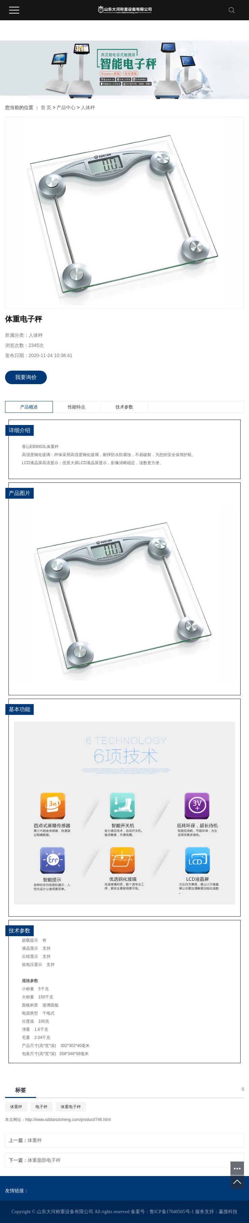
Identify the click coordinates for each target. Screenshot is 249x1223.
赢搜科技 (228, 1211)
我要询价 (26, 377)
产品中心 (66, 107)
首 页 (46, 107)
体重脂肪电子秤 (44, 1160)
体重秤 (16, 1106)
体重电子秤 (71, 1106)
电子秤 (41, 1106)
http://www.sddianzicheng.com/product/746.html (68, 1119)
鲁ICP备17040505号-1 (172, 1211)
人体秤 (88, 107)
